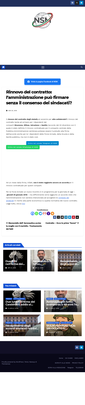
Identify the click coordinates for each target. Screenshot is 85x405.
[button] (82, 67)
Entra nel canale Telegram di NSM (42, 143)
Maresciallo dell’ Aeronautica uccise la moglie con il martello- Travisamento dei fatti (24, 226)
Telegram (70, 367)
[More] (52, 213)
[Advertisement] (42, 48)
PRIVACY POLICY (77, 363)
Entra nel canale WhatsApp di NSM (23, 147)
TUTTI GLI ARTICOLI (19, 298)
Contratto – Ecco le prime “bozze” (62, 223)
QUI (23, 204)
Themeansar (6, 364)
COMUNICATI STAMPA (53, 322)
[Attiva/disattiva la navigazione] (43, 67)
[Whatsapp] (36, 213)
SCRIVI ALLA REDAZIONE (56, 367)
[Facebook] (32, 213)
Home (61, 358)
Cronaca (9, 298)
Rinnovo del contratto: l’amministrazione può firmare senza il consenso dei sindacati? (39, 97)
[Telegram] (40, 213)
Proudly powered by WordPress (13, 362)
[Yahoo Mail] (48, 213)
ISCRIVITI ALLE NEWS (62, 363)
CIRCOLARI (9, 322)
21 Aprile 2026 (13, 308)
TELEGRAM (79, 367)
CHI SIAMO (69, 358)
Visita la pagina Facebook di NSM (42, 82)
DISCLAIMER (79, 358)
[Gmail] (44, 213)
